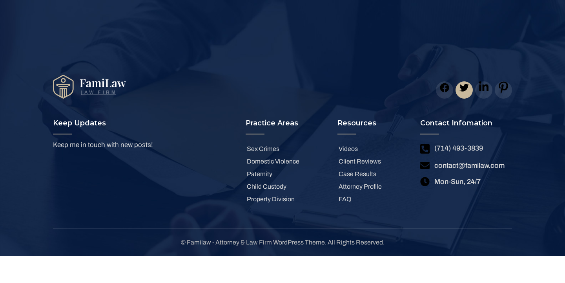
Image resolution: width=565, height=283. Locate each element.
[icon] (444, 90)
